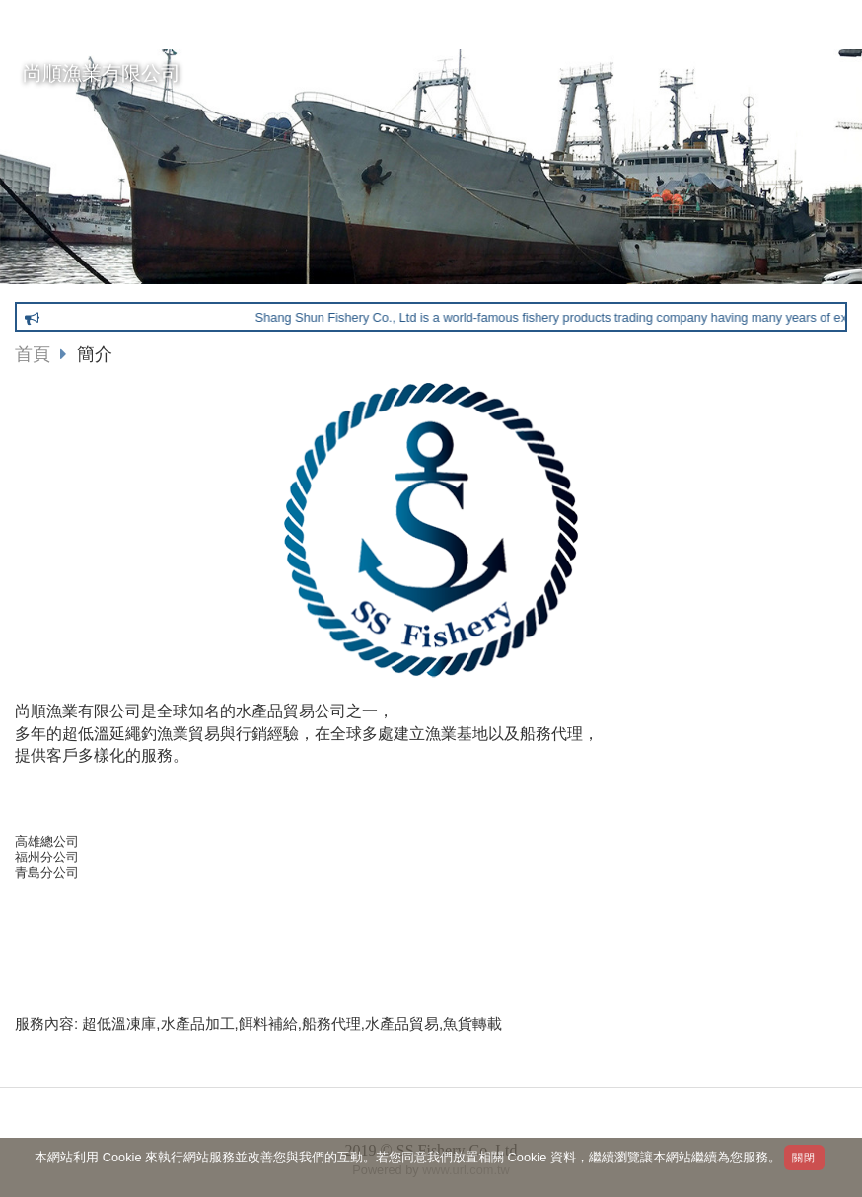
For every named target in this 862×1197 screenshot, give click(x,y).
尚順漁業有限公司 (101, 73)
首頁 (32, 354)
